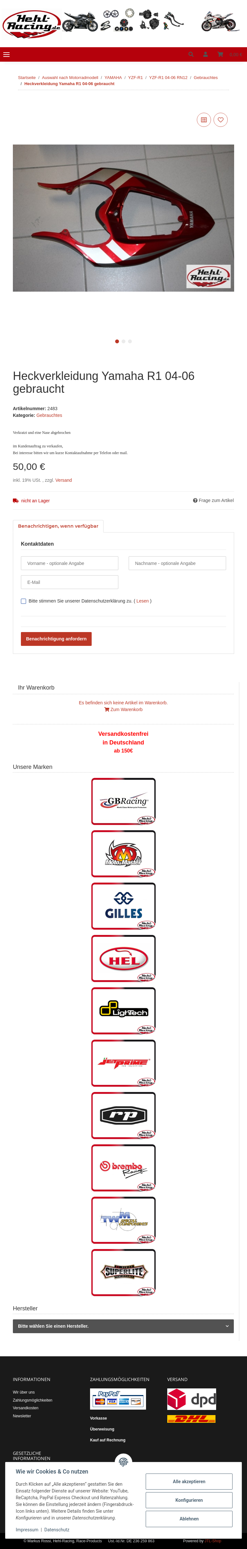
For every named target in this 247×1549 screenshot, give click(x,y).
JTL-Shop (213, 1541)
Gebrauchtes (49, 415)
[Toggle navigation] (6, 54)
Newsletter (22, 1416)
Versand (63, 480)
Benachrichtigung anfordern (56, 638)
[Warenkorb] (230, 54)
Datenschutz (56, 1529)
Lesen (142, 600)
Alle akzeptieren (189, 1481)
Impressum (27, 1529)
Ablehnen (188, 1518)
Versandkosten (25, 1408)
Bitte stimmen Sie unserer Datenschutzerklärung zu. (90, 600)
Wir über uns (24, 1392)
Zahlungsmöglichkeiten (32, 1400)
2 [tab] (123, 341)
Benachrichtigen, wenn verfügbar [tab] (58, 526)
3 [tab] (130, 341)
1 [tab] (117, 341)
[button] (191, 54)
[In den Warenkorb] (18, 104)
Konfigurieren (189, 1500)
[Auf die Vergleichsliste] (204, 120)
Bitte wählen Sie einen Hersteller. (53, 1326)
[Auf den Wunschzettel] (221, 120)
